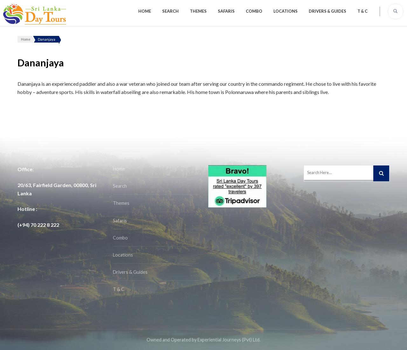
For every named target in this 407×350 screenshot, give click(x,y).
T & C (362, 11)
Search (170, 11)
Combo (254, 11)
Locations (285, 11)
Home (144, 11)
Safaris (226, 11)
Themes (198, 11)
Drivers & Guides (327, 11)
